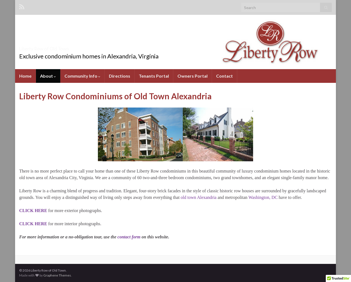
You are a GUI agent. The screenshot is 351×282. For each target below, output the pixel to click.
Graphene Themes (57, 275)
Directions (119, 75)
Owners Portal (192, 75)
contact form (128, 237)
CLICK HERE (33, 223)
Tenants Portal (154, 75)
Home (25, 75)
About (48, 75)
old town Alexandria (199, 197)
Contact (224, 75)
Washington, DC (263, 197)
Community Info (82, 75)
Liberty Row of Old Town (63, 47)
